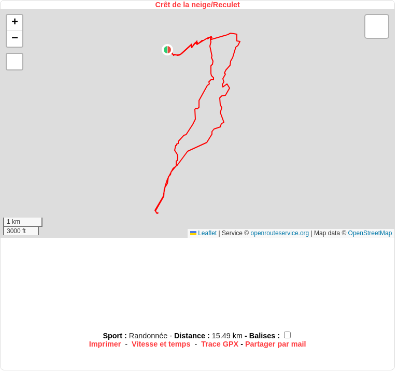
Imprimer (105, 344)
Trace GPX (219, 344)
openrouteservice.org (280, 233)
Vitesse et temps (161, 344)
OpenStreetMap (370, 233)
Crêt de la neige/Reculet (197, 5)
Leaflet (203, 233)
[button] (167, 50)
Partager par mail (275, 344)
